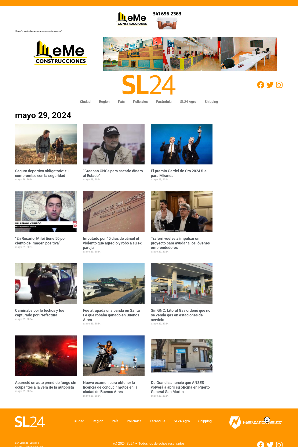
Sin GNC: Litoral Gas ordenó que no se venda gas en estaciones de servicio (180, 315)
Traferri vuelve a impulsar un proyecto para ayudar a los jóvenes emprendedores (180, 243)
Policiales (140, 102)
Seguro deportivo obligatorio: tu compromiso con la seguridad (42, 173)
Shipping (211, 102)
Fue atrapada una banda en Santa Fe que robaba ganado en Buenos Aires (111, 315)
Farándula (164, 102)
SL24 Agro (188, 102)
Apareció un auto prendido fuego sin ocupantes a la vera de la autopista (45, 384)
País (121, 102)
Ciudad (85, 102)
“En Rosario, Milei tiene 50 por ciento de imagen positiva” (40, 240)
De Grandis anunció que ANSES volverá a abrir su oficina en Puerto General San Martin (180, 387)
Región (104, 102)
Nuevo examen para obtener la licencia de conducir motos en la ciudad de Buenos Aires (110, 387)
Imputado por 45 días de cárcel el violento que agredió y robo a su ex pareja (112, 243)
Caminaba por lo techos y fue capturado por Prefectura (39, 312)
